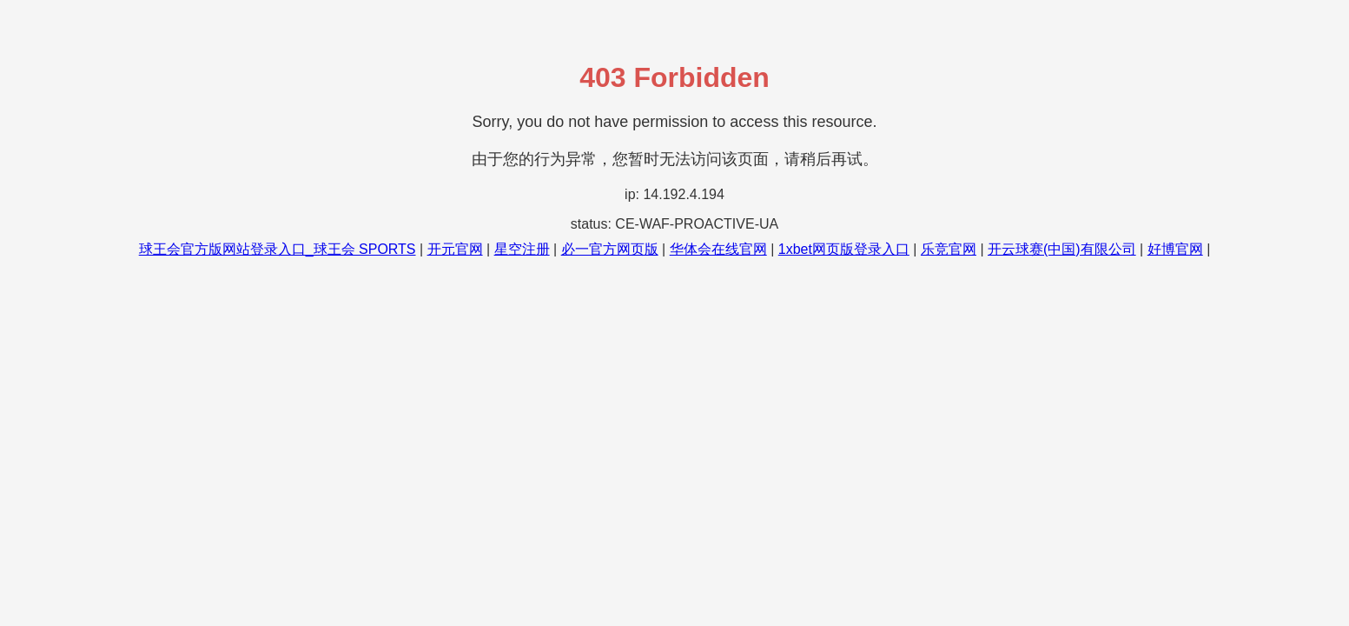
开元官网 (455, 249)
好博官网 (1175, 249)
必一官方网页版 (609, 249)
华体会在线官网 (718, 249)
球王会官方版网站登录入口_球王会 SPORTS (277, 249)
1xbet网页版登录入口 (843, 249)
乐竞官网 (948, 249)
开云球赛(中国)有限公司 (1062, 249)
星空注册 (522, 249)
